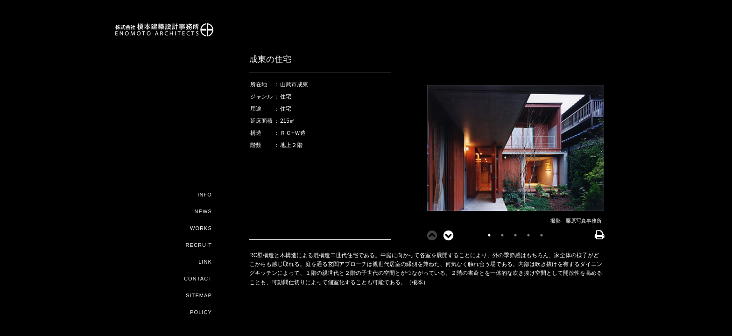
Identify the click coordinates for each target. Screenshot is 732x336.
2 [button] (502, 235)
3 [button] (515, 235)
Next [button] (445, 235)
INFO (204, 194)
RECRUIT (198, 245)
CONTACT (198, 278)
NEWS (203, 211)
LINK (205, 262)
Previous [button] (429, 235)
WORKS (201, 228)
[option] (515, 149)
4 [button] (528, 235)
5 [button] (541, 235)
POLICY (201, 312)
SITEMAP (199, 295)
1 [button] (489, 235)
